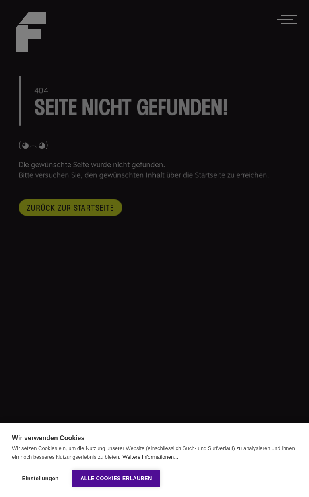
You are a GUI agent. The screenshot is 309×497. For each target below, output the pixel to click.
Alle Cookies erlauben (116, 478)
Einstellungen (40, 478)
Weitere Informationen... (151, 457)
